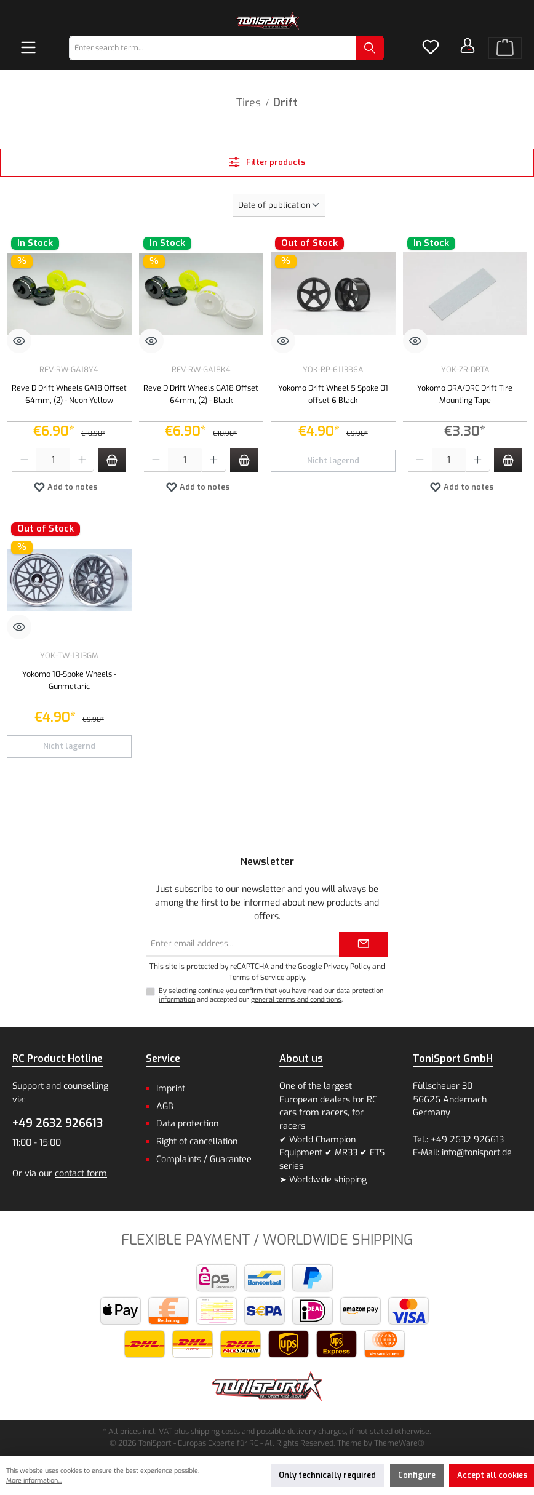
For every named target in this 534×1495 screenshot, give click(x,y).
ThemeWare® (399, 1443)
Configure (417, 1475)
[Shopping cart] (505, 48)
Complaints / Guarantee (204, 1159)
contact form (81, 1173)
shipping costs (215, 1431)
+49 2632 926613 (57, 1123)
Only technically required (327, 1475)
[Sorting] (279, 205)
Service (163, 1058)
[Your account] (467, 45)
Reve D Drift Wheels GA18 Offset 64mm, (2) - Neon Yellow (69, 394)
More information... (34, 1480)
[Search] (370, 48)
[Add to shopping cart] (112, 460)
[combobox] (212, 48)
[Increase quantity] (82, 460)
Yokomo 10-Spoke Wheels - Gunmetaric (69, 680)
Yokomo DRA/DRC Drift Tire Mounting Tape (464, 394)
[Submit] (363, 944)
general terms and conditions (296, 999)
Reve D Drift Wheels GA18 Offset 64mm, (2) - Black (200, 394)
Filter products (267, 162)
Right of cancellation (196, 1141)
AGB (164, 1106)
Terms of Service (256, 978)
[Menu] (28, 48)
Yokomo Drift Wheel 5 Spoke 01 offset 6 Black (333, 394)
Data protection (187, 1124)
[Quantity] (52, 460)
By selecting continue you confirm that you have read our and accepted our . (271, 994)
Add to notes (65, 484)
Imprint (170, 1088)
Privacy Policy (347, 966)
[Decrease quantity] (24, 460)
